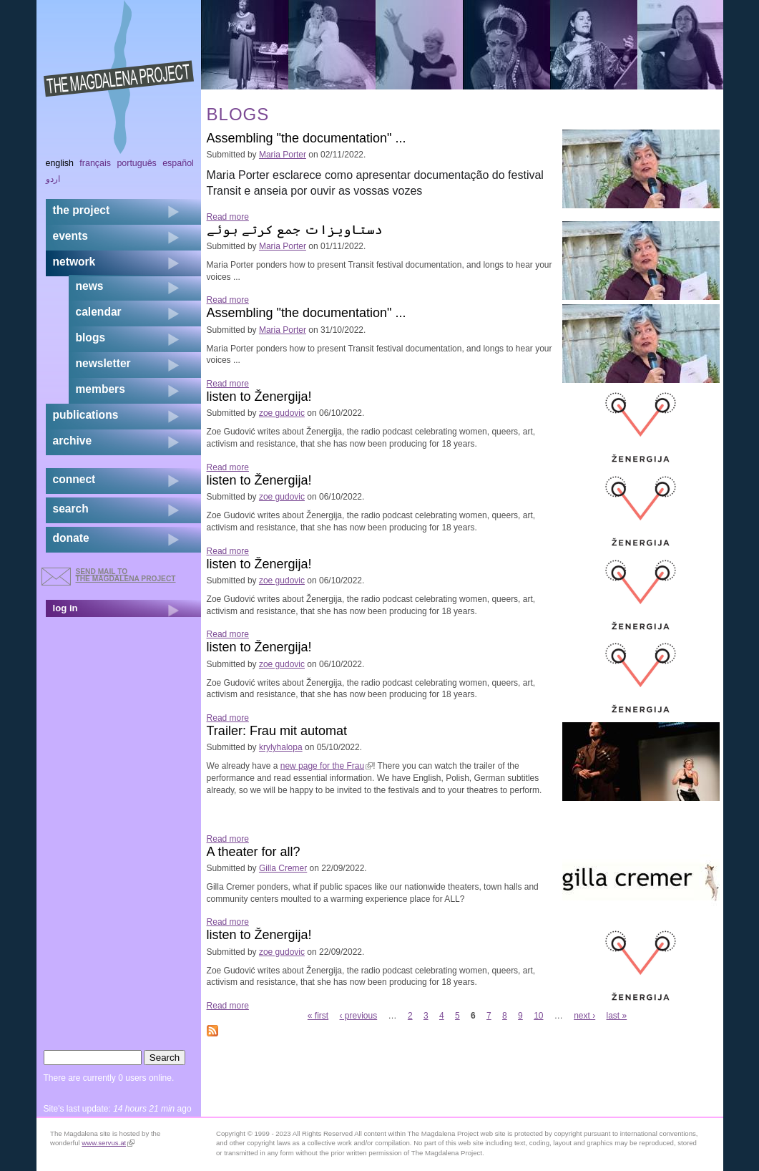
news (90, 286)
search (71, 508)
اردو (53, 179)
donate (71, 538)
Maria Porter (282, 155)
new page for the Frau (326, 766)
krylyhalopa (281, 747)
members (100, 389)
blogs (91, 337)
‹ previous (359, 1016)
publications (86, 415)
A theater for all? (253, 852)
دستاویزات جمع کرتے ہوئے (295, 230)
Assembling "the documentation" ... (306, 138)
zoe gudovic (282, 413)
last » (617, 1016)
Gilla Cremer (283, 868)
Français (95, 163)
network (74, 262)
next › (584, 1016)
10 (538, 1016)
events (70, 236)
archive (72, 440)
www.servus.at (108, 1143)
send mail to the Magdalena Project (126, 575)
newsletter (103, 363)
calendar (99, 312)
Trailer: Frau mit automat (277, 731)
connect (74, 479)
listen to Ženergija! (259, 396)
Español (178, 163)
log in (65, 608)
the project (81, 210)
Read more (228, 217)
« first (318, 1016)
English (60, 163)
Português (136, 163)
